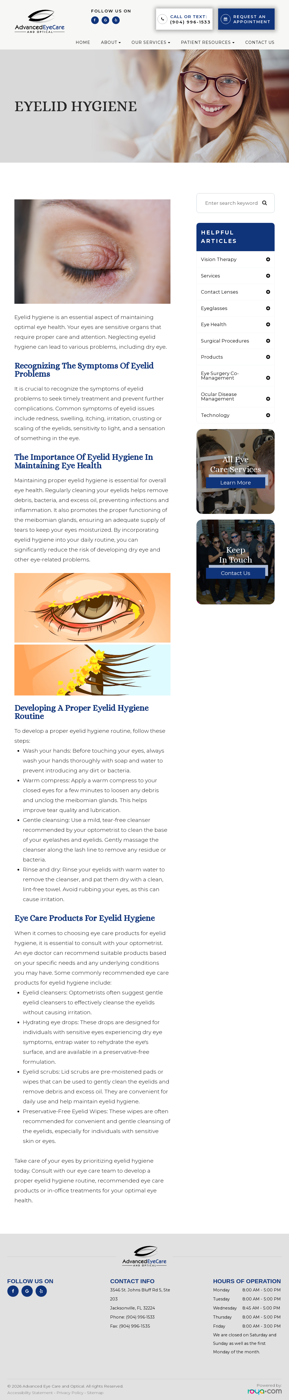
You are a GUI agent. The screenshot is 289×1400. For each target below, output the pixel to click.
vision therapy (219, 259)
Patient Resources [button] (208, 42)
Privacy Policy (69, 1392)
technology (215, 417)
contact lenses (220, 292)
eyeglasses (214, 309)
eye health (214, 325)
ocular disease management (219, 398)
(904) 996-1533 (190, 22)
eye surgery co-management (220, 377)
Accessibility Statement (30, 1392)
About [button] (111, 42)
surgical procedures (226, 342)
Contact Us (260, 42)
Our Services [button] (151, 42)
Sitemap (95, 1392)
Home (83, 42)
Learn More (235, 485)
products (212, 358)
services (211, 276)
